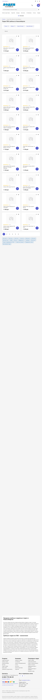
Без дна (15, 240)
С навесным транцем (20, 242)
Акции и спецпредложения (20, 663)
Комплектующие (5, 663)
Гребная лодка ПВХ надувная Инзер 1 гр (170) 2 (9, 147)
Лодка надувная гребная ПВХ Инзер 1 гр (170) (29, 108)
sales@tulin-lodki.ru (26, 680)
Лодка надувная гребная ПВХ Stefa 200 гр (29, 127)
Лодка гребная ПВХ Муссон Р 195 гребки (9, 207)
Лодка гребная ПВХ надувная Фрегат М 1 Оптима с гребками (9, 167)
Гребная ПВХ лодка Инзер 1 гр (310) (29, 227)
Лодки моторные (5, 660)
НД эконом (33, 238)
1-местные (22, 238)
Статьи (34, 12)
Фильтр (6, 31)
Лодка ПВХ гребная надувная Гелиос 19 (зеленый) (9, 127)
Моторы (3, 664)
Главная (3, 19)
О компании (17, 661)
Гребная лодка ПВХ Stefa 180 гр (9, 68)
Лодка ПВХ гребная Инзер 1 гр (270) (29, 147)
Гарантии (17, 669)
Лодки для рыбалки (32, 661)
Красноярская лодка (7, 244)
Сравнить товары (18, 660)
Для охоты (5, 238)
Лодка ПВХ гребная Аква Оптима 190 (8, 88)
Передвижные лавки (29, 242)
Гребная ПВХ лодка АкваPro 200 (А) (28, 207)
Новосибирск (5, 1)
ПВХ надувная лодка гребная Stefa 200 (29, 167)
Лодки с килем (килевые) (33, 663)
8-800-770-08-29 (32, 5)
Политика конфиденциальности (8, 692)
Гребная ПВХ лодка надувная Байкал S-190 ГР (9, 108)
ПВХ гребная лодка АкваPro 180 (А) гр (8, 49)
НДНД (11, 240)
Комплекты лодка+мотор (7, 669)
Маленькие (27, 238)
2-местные (16, 238)
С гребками (27, 240)
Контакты (23, 12)
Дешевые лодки (31, 671)
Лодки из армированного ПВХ (8, 242)
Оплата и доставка (6, 12)
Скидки (38, 12)
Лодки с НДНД (5, 666)
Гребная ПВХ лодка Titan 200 (9, 186)
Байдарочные (21, 240)
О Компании (29, 12)
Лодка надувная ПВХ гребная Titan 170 (29, 68)
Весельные (33, 240)
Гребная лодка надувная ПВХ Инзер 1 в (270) (9, 227)
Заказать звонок (6, 679)
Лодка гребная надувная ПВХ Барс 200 (29, 88)
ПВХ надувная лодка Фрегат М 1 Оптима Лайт (28, 49)
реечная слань (5, 240)
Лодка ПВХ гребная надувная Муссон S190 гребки (29, 187)
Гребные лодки (5, 661)
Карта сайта (4, 667)
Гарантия (13, 12)
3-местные (10, 238)
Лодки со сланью (31, 664)
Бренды (18, 12)
